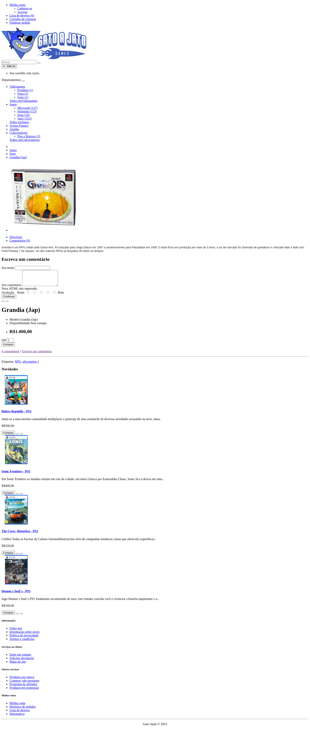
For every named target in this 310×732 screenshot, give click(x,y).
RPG (18, 364)
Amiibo (14, 129)
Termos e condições (22, 642)
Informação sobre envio (24, 634)
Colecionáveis (18, 132)
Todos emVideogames (23, 100)
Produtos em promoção (24, 690)
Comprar (8, 347)
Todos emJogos (19, 122)
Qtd (4, 343)
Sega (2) (22, 93)
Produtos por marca (21, 680)
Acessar (22, 12)
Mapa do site (17, 664)
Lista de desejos (19, 713)
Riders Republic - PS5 (16, 414)
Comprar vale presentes (24, 683)
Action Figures (18, 125)
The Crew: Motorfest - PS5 (20, 534)
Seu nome (8, 267)
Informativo (17, 716)
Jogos (13, 104)
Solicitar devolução (21, 661)
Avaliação (8, 295)
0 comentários (10, 354)
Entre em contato (20, 657)
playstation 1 (31, 364)
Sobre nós (15, 631)
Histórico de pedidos (22, 709)
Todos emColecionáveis (24, 140)
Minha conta (17, 706)
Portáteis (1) (25, 90)
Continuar (9, 299)
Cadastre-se (24, 8)
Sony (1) (22, 97)
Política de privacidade (24, 638)
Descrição (15, 237)
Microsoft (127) (27, 108)
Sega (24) (23, 115)
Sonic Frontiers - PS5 (16, 474)
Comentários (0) (19, 240)
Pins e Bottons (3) (28, 136)
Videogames (17, 86)
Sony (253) (24, 118)
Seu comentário (11, 288)
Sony (12, 153)
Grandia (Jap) (18, 157)
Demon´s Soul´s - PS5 (16, 594)
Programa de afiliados (23, 687)
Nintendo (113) (27, 111)
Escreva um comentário (37, 354)
